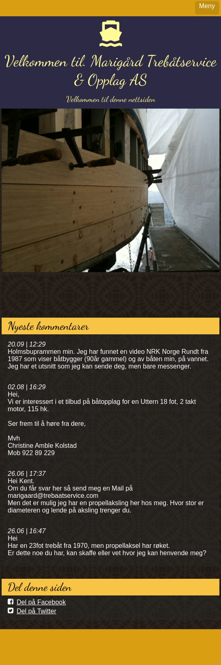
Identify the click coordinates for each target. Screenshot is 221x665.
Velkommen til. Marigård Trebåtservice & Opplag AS (110, 70)
